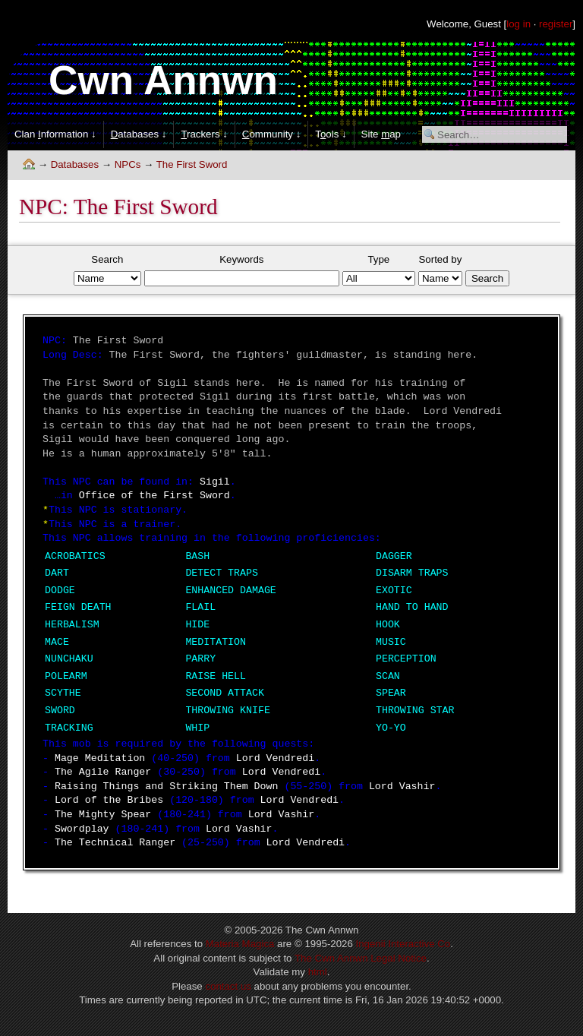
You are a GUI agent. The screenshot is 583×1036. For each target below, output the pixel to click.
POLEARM (66, 676)
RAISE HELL (215, 676)
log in (518, 24)
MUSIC (391, 642)
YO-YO (391, 728)
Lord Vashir (402, 786)
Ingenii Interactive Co (403, 943)
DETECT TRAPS (221, 573)
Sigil (215, 482)
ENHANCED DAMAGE (230, 590)
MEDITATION (215, 642)
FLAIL (200, 607)
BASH (197, 556)
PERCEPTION (406, 659)
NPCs (128, 164)
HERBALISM (72, 624)
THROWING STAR (415, 710)
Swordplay (82, 829)
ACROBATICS (75, 556)
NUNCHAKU (69, 659)
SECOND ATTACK (224, 693)
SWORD (60, 710)
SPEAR (391, 693)
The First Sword (192, 164)
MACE (57, 642)
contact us (228, 986)
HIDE (197, 624)
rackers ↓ (204, 134)
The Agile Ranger (103, 772)
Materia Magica (240, 943)
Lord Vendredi (275, 758)
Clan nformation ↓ (55, 134)
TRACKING (69, 728)
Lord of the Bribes (109, 800)
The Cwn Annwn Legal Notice (361, 958)
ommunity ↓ (271, 134)
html (317, 972)
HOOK (388, 624)
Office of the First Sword (154, 495)
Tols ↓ (330, 134)
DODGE (60, 590)
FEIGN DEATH (78, 607)
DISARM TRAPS (412, 573)
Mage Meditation (100, 758)
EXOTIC (394, 590)
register (555, 24)
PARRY (200, 659)
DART (57, 573)
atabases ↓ (139, 134)
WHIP (197, 728)
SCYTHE (63, 693)
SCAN (388, 676)
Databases (75, 164)
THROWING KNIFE (227, 710)
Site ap (381, 134)
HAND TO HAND (412, 607)
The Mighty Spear (103, 814)
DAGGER (394, 556)
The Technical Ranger (115, 842)
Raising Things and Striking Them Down (167, 786)
